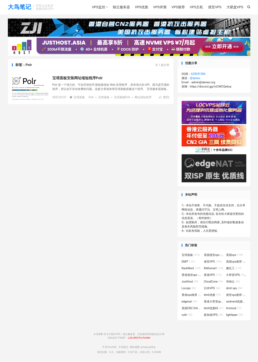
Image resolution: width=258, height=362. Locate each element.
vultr (187, 314)
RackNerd (191, 268)
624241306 (198, 73)
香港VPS (213, 274)
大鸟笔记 (19, 7)
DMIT (188, 261)
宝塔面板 (77, 97)
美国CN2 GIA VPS (192, 308)
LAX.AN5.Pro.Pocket (139, 337)
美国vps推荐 (236, 261)
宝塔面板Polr (122, 97)
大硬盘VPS (234, 7)
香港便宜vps (192, 274)
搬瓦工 (233, 268)
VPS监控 (98, 7)
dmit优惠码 (213, 308)
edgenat (189, 301)
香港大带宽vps (214, 301)
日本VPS (212, 288)
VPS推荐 (178, 7)
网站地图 (135, 347)
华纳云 (233, 281)
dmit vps (234, 288)
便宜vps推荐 (236, 294)
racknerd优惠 (236, 301)
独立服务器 (121, 7)
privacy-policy (148, 347)
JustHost (190, 281)
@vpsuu (195, 78)
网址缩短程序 (143, 97)
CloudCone (213, 281)
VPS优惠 (141, 7)
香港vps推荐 (192, 294)
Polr (91, 97)
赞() (164, 97)
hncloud (234, 308)
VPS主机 (196, 7)
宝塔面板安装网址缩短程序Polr (77, 78)
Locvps (189, 288)
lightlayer (234, 314)
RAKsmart (213, 268)
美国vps (234, 255)
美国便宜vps (214, 255)
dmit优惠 (212, 294)
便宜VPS (214, 7)
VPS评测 (159, 7)
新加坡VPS (213, 314)
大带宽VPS (236, 274)
